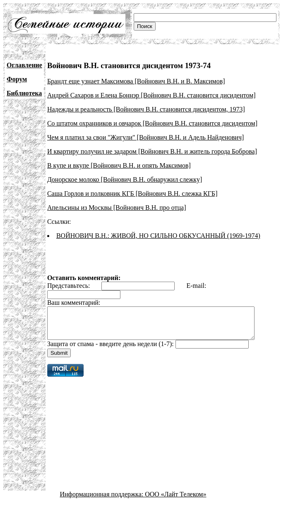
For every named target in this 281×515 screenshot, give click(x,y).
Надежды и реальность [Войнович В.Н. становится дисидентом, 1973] (146, 109)
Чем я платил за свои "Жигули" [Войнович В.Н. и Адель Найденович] (145, 137)
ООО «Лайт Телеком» (175, 500)
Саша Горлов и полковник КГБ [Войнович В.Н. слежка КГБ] (132, 193)
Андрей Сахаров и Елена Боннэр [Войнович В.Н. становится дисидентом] (151, 95)
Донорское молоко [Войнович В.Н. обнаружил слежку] (124, 179)
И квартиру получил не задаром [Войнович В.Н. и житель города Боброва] (152, 151)
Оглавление (24, 65)
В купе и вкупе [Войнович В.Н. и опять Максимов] (119, 165)
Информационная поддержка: (102, 500)
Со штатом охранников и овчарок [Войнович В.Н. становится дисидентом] (152, 123)
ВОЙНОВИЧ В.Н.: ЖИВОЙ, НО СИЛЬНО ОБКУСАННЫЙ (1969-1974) (158, 235)
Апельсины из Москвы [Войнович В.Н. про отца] (116, 207)
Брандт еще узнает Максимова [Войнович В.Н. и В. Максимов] (136, 81)
